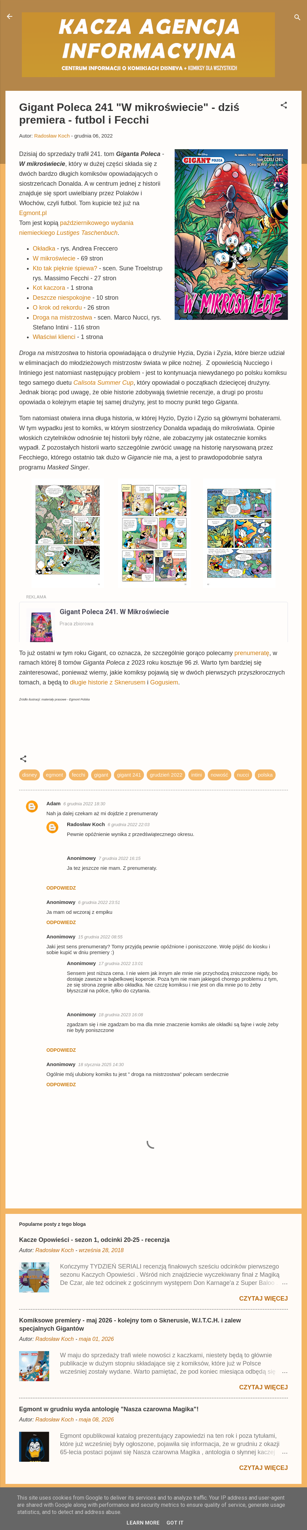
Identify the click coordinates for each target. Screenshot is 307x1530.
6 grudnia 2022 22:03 (129, 824)
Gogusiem (164, 682)
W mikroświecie (54, 258)
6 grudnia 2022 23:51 (99, 902)
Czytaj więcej (263, 1298)
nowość (219, 775)
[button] (284, 106)
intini (196, 775)
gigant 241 (129, 775)
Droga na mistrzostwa (62, 317)
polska (265, 775)
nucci (243, 775)
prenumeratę (251, 653)
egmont (54, 775)
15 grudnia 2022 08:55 (100, 936)
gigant (101, 775)
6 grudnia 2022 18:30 (84, 803)
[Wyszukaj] (297, 18)
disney (29, 775)
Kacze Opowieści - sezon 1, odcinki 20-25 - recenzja (94, 1239)
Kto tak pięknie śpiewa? (65, 268)
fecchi (78, 775)
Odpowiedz (61, 888)
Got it (175, 1523)
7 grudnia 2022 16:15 (120, 858)
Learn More (143, 1523)
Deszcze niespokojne (62, 297)
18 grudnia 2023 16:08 (121, 1014)
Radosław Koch (86, 824)
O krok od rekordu (57, 307)
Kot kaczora (49, 287)
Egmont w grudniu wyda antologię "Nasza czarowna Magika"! (109, 1409)
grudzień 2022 (166, 775)
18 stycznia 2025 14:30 (101, 1064)
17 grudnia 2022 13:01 (121, 963)
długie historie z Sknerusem (107, 682)
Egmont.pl (33, 213)
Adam (53, 803)
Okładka (44, 248)
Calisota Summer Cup (103, 382)
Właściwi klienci (54, 337)
